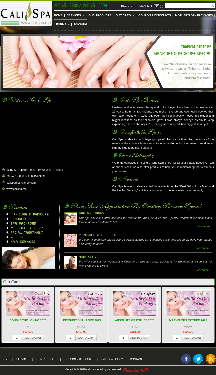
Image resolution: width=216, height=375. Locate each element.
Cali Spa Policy (113, 359)
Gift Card (123, 15)
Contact (136, 359)
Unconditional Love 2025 (81, 320)
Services (74, 15)
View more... (204, 226)
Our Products (100, 15)
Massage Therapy (27, 228)
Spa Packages (23, 223)
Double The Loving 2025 (28, 320)
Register (127, 5)
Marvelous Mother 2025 (188, 320)
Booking (80, 24)
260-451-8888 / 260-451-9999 (80, 5)
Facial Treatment (27, 233)
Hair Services (23, 242)
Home (58, 15)
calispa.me (92, 369)
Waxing (17, 237)
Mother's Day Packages (194, 15)
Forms (61, 24)
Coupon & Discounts (154, 15)
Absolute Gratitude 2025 (134, 320)
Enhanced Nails (25, 219)
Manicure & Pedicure (30, 214)
